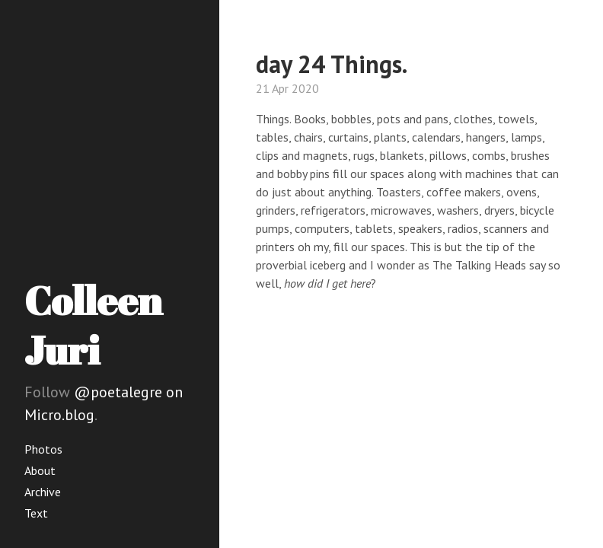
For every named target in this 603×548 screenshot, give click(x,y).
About (40, 470)
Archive (42, 491)
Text (36, 513)
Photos (43, 449)
